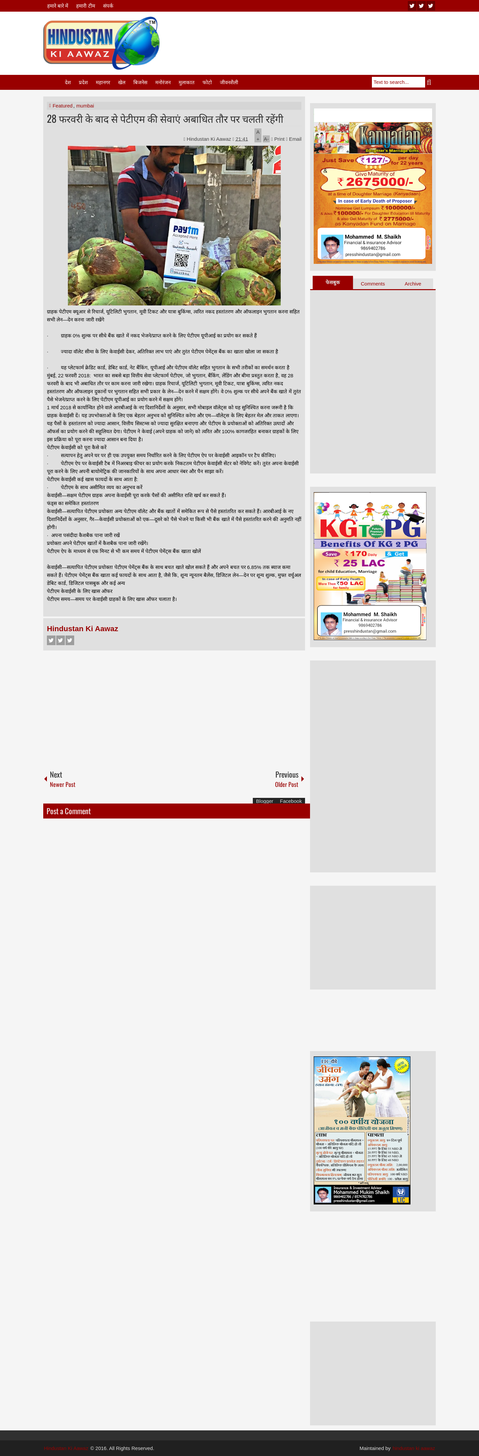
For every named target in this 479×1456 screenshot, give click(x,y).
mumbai (85, 105)
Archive (412, 283)
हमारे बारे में (57, 6)
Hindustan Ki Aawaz (210, 139)
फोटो (207, 82)
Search (430, 82)
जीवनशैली (229, 82)
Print (277, 139)
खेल (121, 82)
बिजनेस (140, 82)
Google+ (70, 640)
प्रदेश (83, 82)
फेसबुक (333, 282)
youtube (412, 6)
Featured (63, 105)
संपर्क (108, 6)
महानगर (103, 82)
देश (68, 82)
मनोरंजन (163, 82)
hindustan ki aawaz (414, 1448)
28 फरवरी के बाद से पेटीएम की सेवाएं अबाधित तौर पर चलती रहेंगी (165, 118)
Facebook (51, 640)
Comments (373, 283)
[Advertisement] (315, 33)
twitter (421, 6)
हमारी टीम (85, 6)
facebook (430, 6)
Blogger (264, 801)
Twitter (60, 640)
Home (53, 82)
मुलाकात (187, 82)
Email (294, 139)
